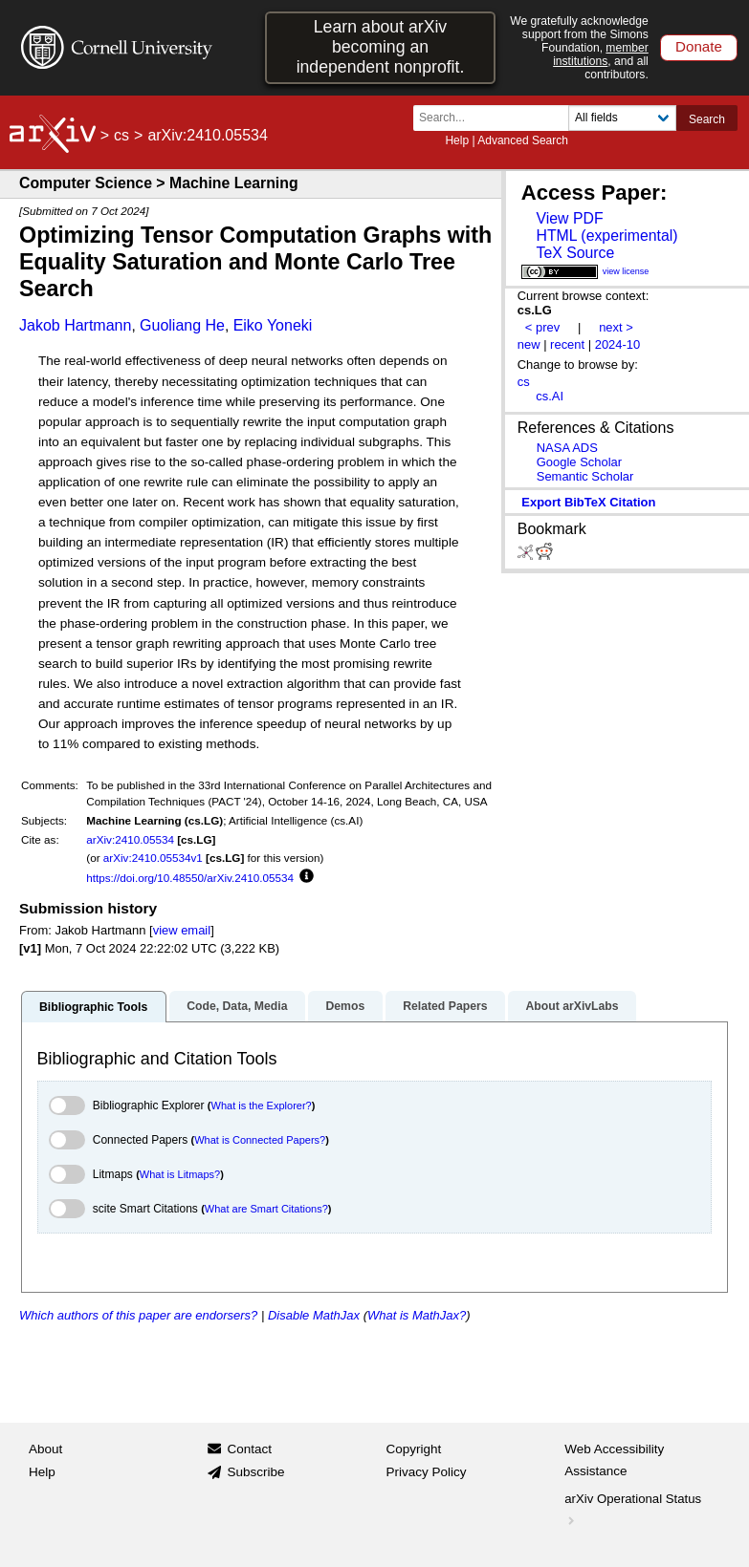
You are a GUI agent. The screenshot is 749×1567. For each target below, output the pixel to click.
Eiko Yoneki (273, 325)
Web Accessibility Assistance (614, 1460)
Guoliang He (182, 325)
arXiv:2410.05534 (130, 839)
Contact (249, 1449)
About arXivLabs (571, 1006)
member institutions (601, 54)
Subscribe (255, 1472)
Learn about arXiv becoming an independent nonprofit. (381, 46)
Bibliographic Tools (93, 1007)
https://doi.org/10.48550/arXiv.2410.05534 (190, 877)
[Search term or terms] (496, 118)
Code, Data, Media (237, 1006)
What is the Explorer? (261, 1105)
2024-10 (618, 344)
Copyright (414, 1449)
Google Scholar (579, 462)
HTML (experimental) (606, 235)
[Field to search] (622, 118)
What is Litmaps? (180, 1174)
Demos (344, 1006)
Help (457, 140)
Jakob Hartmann (75, 325)
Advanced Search (522, 140)
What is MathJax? (416, 1315)
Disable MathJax (314, 1315)
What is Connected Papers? (259, 1140)
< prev (542, 327)
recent (567, 344)
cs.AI (549, 396)
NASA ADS (567, 447)
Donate (698, 46)
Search (707, 119)
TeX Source (575, 253)
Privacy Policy (426, 1472)
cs (121, 135)
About (45, 1449)
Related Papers (445, 1006)
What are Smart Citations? (266, 1208)
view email (181, 930)
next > (616, 327)
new (529, 344)
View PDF (569, 218)
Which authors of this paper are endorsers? (138, 1315)
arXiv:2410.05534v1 (153, 857)
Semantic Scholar (585, 476)
